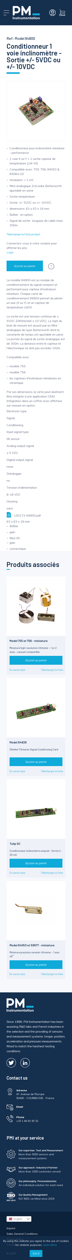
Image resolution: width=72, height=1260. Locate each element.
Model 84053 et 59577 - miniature (32, 945)
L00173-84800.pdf (24, 515)
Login (10, 252)
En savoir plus (17, 669)
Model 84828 (18, 742)
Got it (36, 1253)
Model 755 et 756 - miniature (29, 640)
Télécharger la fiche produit (23, 234)
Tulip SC (15, 843)
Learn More (50, 1245)
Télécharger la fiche (52, 669)
